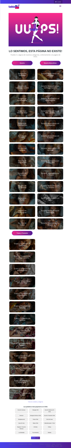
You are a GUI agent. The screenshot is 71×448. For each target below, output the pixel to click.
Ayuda (53, 444)
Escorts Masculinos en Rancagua (50, 211)
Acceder (58, 1)
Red (61, 446)
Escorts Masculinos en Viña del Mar (50, 112)
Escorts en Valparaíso (22, 162)
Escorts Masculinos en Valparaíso (50, 162)
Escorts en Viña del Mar (22, 112)
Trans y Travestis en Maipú (22, 394)
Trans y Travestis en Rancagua (22, 381)
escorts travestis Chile (49, 415)
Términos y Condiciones (45, 444)
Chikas (49, 427)
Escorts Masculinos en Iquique (50, 149)
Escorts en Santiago (22, 74)
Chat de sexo (49, 419)
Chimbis (35, 427)
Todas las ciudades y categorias (35, 401)
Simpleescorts (21, 419)
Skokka (49, 432)
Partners (57, 446)
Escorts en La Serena (22, 186)
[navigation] (60, 6)
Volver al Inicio (35, 438)
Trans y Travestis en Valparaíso (22, 332)
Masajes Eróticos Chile (35, 415)
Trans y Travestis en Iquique (22, 319)
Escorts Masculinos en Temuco (50, 174)
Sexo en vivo (21, 423)
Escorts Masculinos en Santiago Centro (50, 87)
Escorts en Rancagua (22, 211)
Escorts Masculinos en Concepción (50, 124)
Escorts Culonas (21, 410)
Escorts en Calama (22, 137)
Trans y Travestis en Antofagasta (22, 269)
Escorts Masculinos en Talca (50, 199)
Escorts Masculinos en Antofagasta (50, 99)
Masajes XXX (36, 410)
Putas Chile (35, 419)
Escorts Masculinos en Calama (50, 137)
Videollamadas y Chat (49, 423)
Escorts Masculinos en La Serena (50, 186)
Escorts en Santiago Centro (22, 87)
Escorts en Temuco (22, 174)
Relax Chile (35, 423)
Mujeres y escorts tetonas (21, 427)
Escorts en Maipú (22, 224)
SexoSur (21, 415)
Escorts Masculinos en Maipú (50, 224)
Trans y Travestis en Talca (22, 369)
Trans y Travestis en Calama (22, 307)
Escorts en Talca (22, 199)
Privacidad (58, 444)
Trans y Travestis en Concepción (22, 294)
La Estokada (21, 432)
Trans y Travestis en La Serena (22, 357)
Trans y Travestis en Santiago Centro (22, 257)
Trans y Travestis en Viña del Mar (22, 282)
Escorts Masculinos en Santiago (50, 74)
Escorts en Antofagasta (22, 99)
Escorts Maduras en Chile (49, 410)
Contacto (48, 446)
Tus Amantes (35, 432)
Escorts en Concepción (22, 124)
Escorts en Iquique (22, 149)
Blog (53, 446)
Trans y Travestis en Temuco (22, 344)
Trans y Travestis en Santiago (22, 244)
